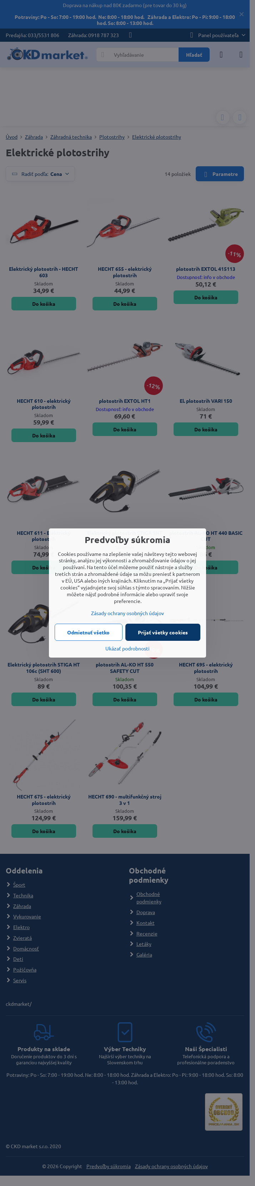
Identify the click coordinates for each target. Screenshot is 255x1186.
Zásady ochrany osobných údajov (127, 613)
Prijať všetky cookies (163, 632)
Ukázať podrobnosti (127, 648)
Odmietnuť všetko (88, 632)
